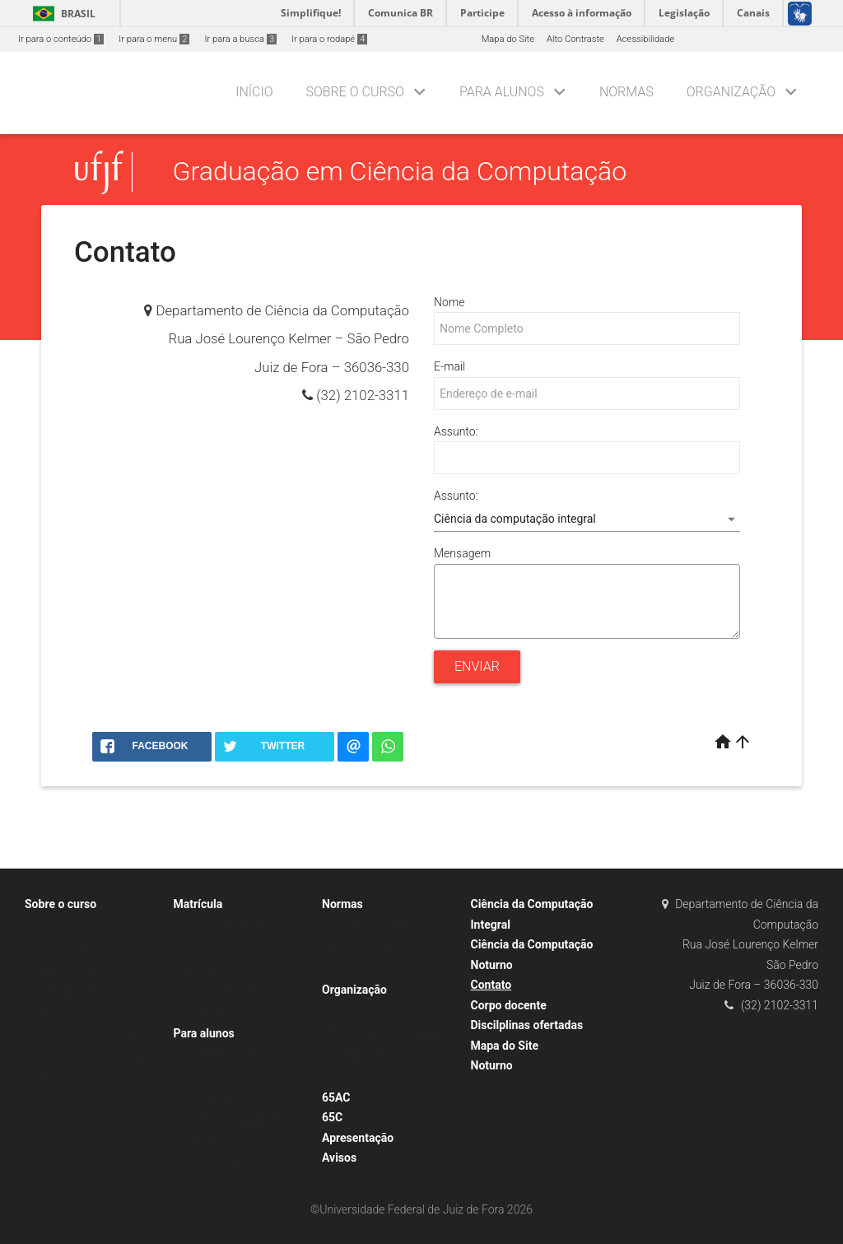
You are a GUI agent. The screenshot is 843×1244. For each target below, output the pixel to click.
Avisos (339, 1157)
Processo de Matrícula (228, 990)
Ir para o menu (154, 39)
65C (332, 1117)
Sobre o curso (354, 92)
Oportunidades (212, 1142)
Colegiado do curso (369, 1055)
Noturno (492, 1065)
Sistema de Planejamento (234, 1120)
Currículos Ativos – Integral (88, 1034)
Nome (449, 302)
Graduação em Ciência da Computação (400, 172)
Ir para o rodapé (329, 39)
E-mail (449, 366)
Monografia (205, 969)
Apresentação (358, 1137)
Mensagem (462, 553)
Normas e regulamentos (379, 947)
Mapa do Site (508, 39)
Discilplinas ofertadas (527, 1025)
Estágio (345, 969)
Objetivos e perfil (67, 969)
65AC (336, 1097)
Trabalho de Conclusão (377, 925)
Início (253, 92)
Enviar (477, 666)
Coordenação (357, 1011)
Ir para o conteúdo (61, 39)
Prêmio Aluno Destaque (230, 1163)
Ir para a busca (240, 39)
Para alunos (501, 92)
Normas (626, 92)
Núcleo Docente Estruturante (389, 1032)
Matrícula (198, 904)
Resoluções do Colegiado (382, 1076)
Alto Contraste (575, 39)
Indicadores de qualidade (84, 947)
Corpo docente (509, 1005)
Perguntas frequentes (226, 1013)
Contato (491, 984)
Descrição (53, 925)
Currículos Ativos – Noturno (90, 1056)
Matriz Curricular (67, 1078)
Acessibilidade (645, 39)
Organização (731, 92)
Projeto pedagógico (73, 990)
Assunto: (455, 431)
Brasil (61, 14)
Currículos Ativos (68, 1013)
